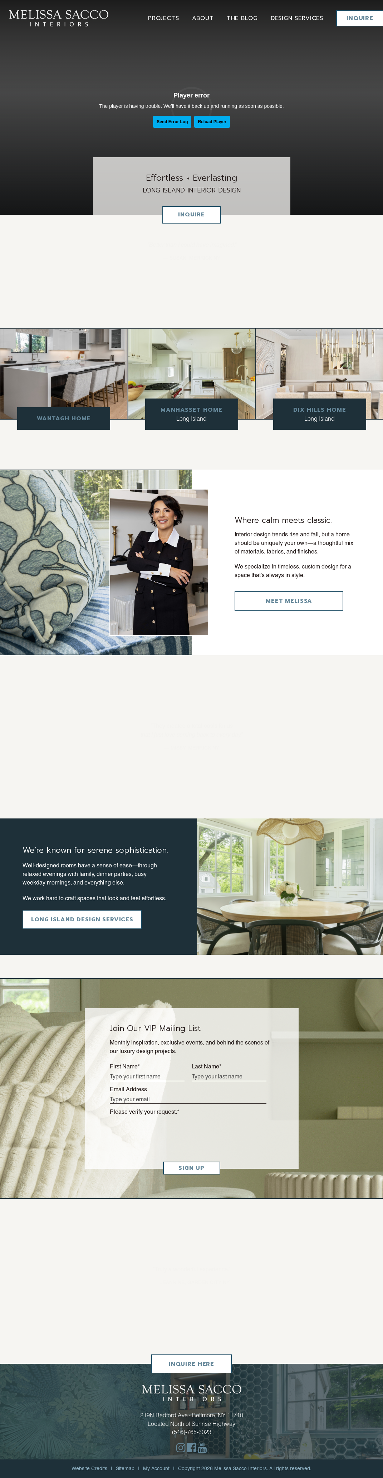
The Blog (242, 18)
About (203, 18)
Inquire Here (191, 1364)
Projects (163, 18)
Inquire (360, 18)
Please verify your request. (144, 1111)
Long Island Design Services (82, 919)
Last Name (206, 1066)
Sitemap (125, 1468)
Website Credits (89, 1468)
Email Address (128, 1089)
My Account (156, 1468)
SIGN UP (191, 1168)
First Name (125, 1066)
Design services (297, 18)
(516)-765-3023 (191, 1432)
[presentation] (164, 1135)
